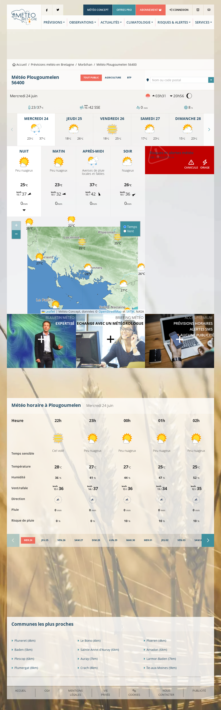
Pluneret (23, 640)
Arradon (155, 650)
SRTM (130, 311)
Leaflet (48, 311)
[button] (29, 224)
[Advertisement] (110, 44)
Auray (87, 659)
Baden (21, 650)
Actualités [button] (110, 22)
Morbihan (85, 64)
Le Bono (89, 640)
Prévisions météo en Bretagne (52, 64)
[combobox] (182, 80)
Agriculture (113, 77)
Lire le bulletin (162, 157)
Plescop (22, 659)
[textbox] (182, 80)
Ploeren (155, 640)
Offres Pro (124, 10)
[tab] (28, 540)
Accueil (19, 64)
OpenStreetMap (110, 311)
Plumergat (24, 668)
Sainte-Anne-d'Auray (98, 650)
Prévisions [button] (53, 22)
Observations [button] (81, 22)
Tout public (91, 77)
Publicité (199, 690)
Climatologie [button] (138, 22)
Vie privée (105, 693)
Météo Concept (98, 10)
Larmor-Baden (160, 659)
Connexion (179, 10)
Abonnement (151, 10)
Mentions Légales (75, 693)
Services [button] (202, 22)
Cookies (134, 693)
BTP (129, 77)
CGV (47, 690)
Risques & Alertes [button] (173, 22)
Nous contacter (166, 693)
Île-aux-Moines (160, 668)
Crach (87, 668)
